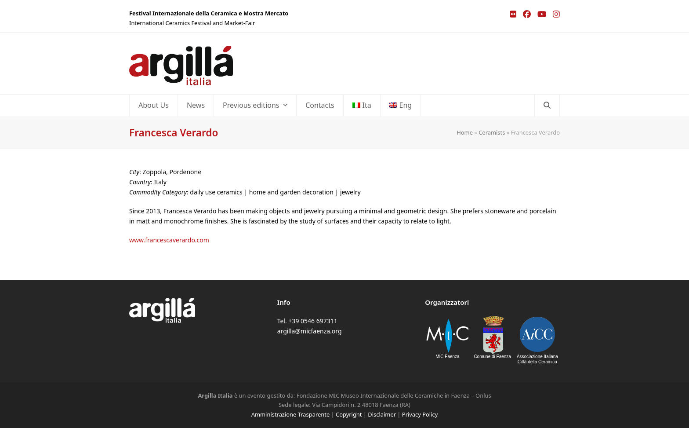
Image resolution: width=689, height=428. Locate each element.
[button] (547, 106)
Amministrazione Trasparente (290, 414)
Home (465, 132)
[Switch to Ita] (362, 106)
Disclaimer (382, 414)
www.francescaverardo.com (169, 240)
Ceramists (492, 132)
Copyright (349, 414)
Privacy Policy (420, 414)
